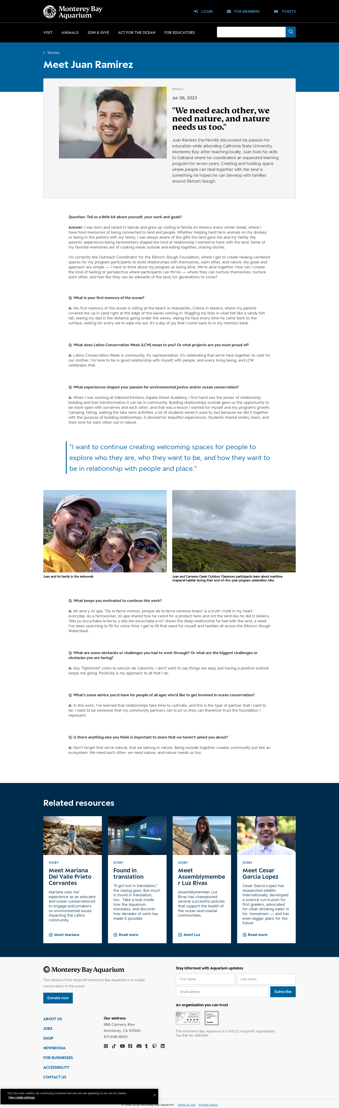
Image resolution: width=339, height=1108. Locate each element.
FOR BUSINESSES (58, 1059)
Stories (53, 52)
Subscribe (283, 991)
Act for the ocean (136, 32)
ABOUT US (52, 1021)
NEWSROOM (54, 1050)
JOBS (47, 1030)
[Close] (157, 1095)
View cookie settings (24, 1097)
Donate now (58, 998)
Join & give (98, 32)
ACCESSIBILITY (56, 1069)
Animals (70, 32)
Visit (48, 32)
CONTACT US (54, 1079)
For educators (179, 32)
